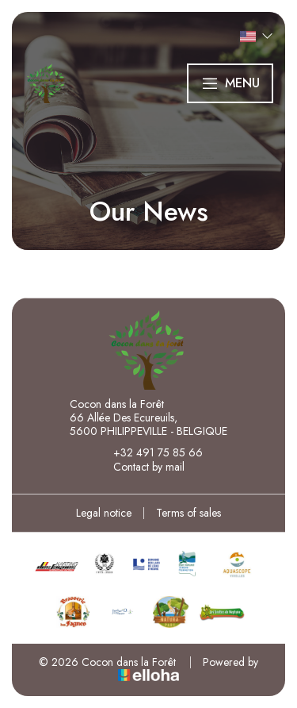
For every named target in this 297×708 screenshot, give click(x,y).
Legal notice (103, 513)
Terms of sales (188, 513)
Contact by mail (140, 467)
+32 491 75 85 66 (149, 452)
